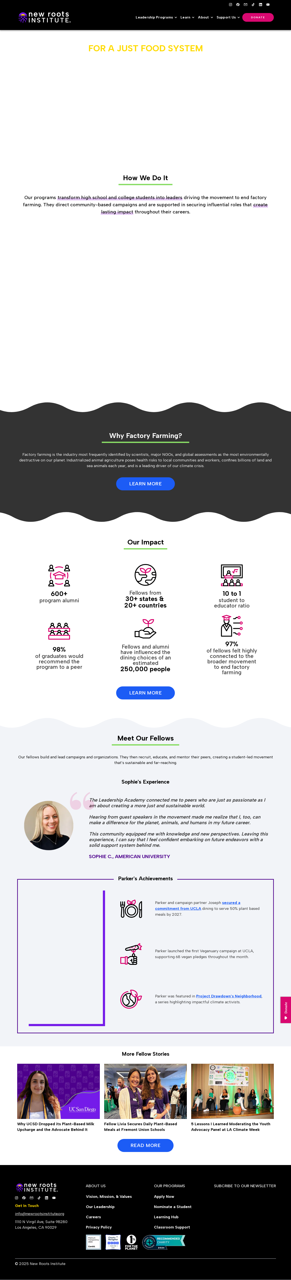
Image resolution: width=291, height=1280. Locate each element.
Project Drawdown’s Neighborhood (228, 996)
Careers (93, 1217)
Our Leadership (100, 1206)
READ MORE (145, 1145)
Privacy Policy (99, 1227)
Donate (258, 17)
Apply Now (164, 1196)
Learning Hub (166, 1217)
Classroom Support (172, 1227)
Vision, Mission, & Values (109, 1196)
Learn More (145, 693)
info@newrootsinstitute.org (39, 1213)
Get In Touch (27, 1205)
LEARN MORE (145, 484)
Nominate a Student (173, 1206)
